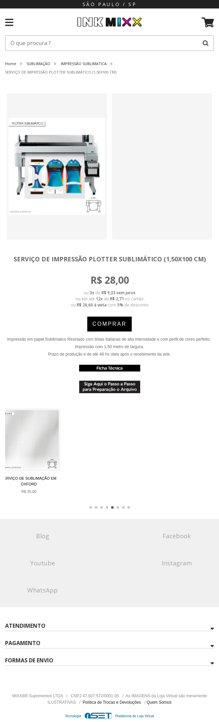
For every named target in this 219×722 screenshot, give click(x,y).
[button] (90, 507)
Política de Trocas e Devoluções (112, 702)
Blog (42, 536)
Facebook (177, 536)
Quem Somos (159, 702)
